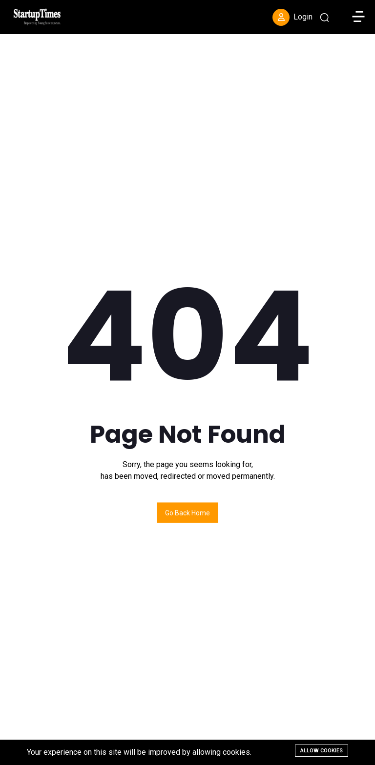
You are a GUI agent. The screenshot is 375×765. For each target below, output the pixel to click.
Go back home (187, 512)
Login (292, 17)
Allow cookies (321, 750)
